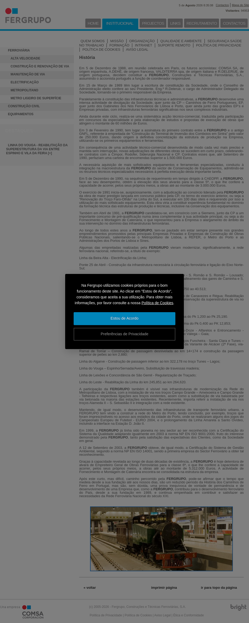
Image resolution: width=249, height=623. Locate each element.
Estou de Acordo (124, 318)
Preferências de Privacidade (124, 334)
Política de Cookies (157, 303)
